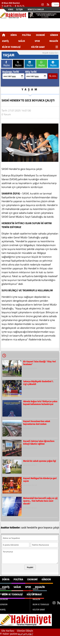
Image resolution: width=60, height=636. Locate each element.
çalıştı (56, 527)
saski (23, 527)
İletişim (19, 9)
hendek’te (32, 527)
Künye (10, 9)
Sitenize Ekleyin (25, 630)
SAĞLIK (21, 41)
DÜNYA (14, 35)
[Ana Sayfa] (3, 35)
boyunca (48, 527)
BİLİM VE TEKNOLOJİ (11, 47)
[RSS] (48, 4)
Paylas (6, 64)
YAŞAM (30, 89)
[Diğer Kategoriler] (56, 47)
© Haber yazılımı (17, 633)
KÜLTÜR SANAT (38, 47)
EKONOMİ (40, 35)
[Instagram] (42, 4)
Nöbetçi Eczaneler (36, 9)
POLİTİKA (26, 35)
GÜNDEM (54, 35)
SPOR (37, 41)
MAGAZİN (53, 41)
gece (40, 527)
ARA (52, 76)
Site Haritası (7, 630)
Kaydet (30, 567)
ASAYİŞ (5, 41)
